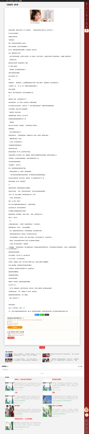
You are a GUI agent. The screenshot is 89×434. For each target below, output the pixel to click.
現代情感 (11, 0)
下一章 (42, 347)
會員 (86, 31)
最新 (81, 366)
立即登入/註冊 (10, 337)
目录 (86, 15)
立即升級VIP (14, 327)
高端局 (16, 0)
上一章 (87, 8)
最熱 (79, 366)
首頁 (7, 0)
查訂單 (87, 27)
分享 (86, 19)
